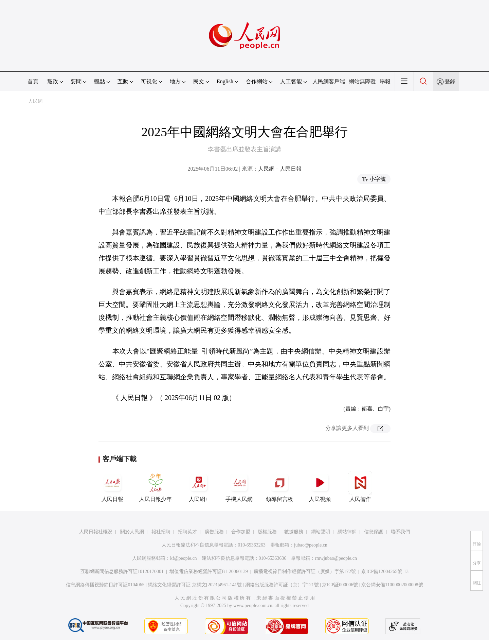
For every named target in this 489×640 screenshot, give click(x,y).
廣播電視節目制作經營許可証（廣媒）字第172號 (305, 571)
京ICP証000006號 (340, 584)
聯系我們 (400, 531)
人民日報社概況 (95, 531)
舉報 (385, 81)
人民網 (35, 101)
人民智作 (360, 486)
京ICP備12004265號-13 (384, 571)
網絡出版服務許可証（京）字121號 (282, 584)
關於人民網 (132, 531)
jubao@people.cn (310, 545)
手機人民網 (239, 486)
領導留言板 (279, 486)
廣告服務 (214, 531)
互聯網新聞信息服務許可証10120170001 (122, 571)
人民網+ (199, 486)
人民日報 (112, 486)
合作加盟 (240, 531)
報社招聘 (160, 531)
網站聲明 (320, 531)
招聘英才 (187, 531)
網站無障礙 (362, 81)
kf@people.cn (183, 558)
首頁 (33, 81)
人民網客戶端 (328, 81)
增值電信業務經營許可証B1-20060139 (208, 571)
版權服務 (267, 531)
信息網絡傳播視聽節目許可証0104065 (105, 584)
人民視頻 (320, 486)
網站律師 (347, 531)
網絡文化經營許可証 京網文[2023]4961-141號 (195, 584)
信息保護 (373, 531)
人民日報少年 (155, 486)
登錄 (450, 81)
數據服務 (293, 531)
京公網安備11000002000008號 (392, 584)
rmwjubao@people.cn (336, 558)
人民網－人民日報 (280, 169)
